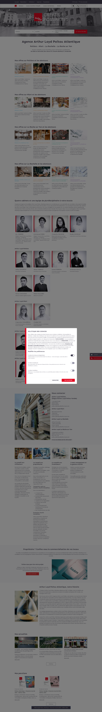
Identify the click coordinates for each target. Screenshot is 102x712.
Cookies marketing (48, 372)
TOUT (68, 380)
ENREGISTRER (55, 380)
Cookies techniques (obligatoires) (48, 357)
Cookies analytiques (48, 364)
